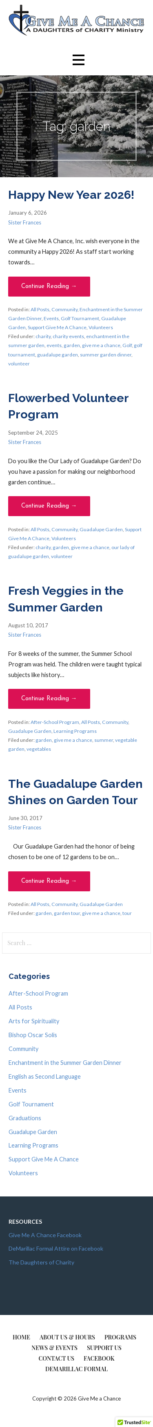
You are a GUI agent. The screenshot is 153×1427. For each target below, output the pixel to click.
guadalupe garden (57, 355)
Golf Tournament (80, 318)
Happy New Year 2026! (71, 195)
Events (51, 318)
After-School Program (55, 722)
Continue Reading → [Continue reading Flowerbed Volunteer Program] (49, 506)
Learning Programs (75, 731)
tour (127, 913)
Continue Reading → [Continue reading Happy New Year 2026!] (49, 287)
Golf (127, 345)
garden (72, 345)
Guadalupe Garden (101, 529)
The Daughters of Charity (41, 1262)
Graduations (25, 1118)
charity (43, 336)
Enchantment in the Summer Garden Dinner (65, 1062)
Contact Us (56, 1358)
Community (64, 309)
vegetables (39, 749)
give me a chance (101, 345)
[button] (78, 60)
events (54, 345)
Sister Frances (24, 222)
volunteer (19, 364)
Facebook (99, 1358)
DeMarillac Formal (76, 1369)
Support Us (104, 1348)
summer (103, 740)
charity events (68, 336)
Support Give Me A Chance (57, 327)
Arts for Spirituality (34, 1021)
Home (21, 1337)
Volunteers (101, 327)
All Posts (40, 309)
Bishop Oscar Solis (33, 1034)
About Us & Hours (67, 1337)
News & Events (54, 1348)
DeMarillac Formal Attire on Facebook (56, 1248)
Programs (120, 1337)
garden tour (67, 913)
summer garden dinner (105, 355)
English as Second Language (45, 1076)
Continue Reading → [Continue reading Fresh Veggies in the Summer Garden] (49, 699)
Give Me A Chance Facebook (45, 1234)
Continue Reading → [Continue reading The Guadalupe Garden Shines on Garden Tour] (49, 881)
